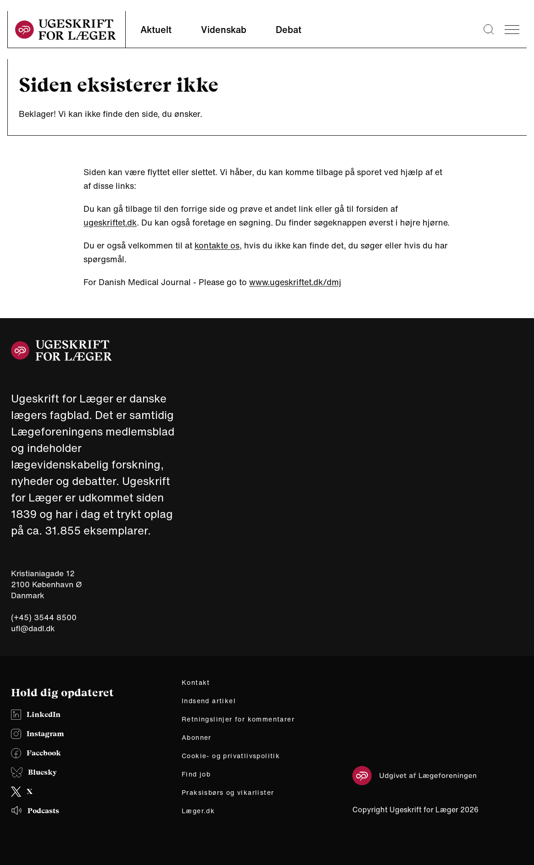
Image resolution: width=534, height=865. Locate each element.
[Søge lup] (489, 29)
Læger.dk (198, 810)
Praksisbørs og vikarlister (228, 792)
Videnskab (223, 29)
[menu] (512, 29)
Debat (288, 29)
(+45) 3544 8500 (44, 617)
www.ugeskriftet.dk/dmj (295, 282)
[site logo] (65, 29)
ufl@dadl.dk (33, 628)
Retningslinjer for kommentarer (238, 719)
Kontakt (196, 682)
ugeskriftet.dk (110, 222)
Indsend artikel (209, 700)
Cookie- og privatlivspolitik (231, 755)
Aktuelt (156, 29)
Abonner (196, 737)
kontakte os (217, 245)
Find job (196, 774)
